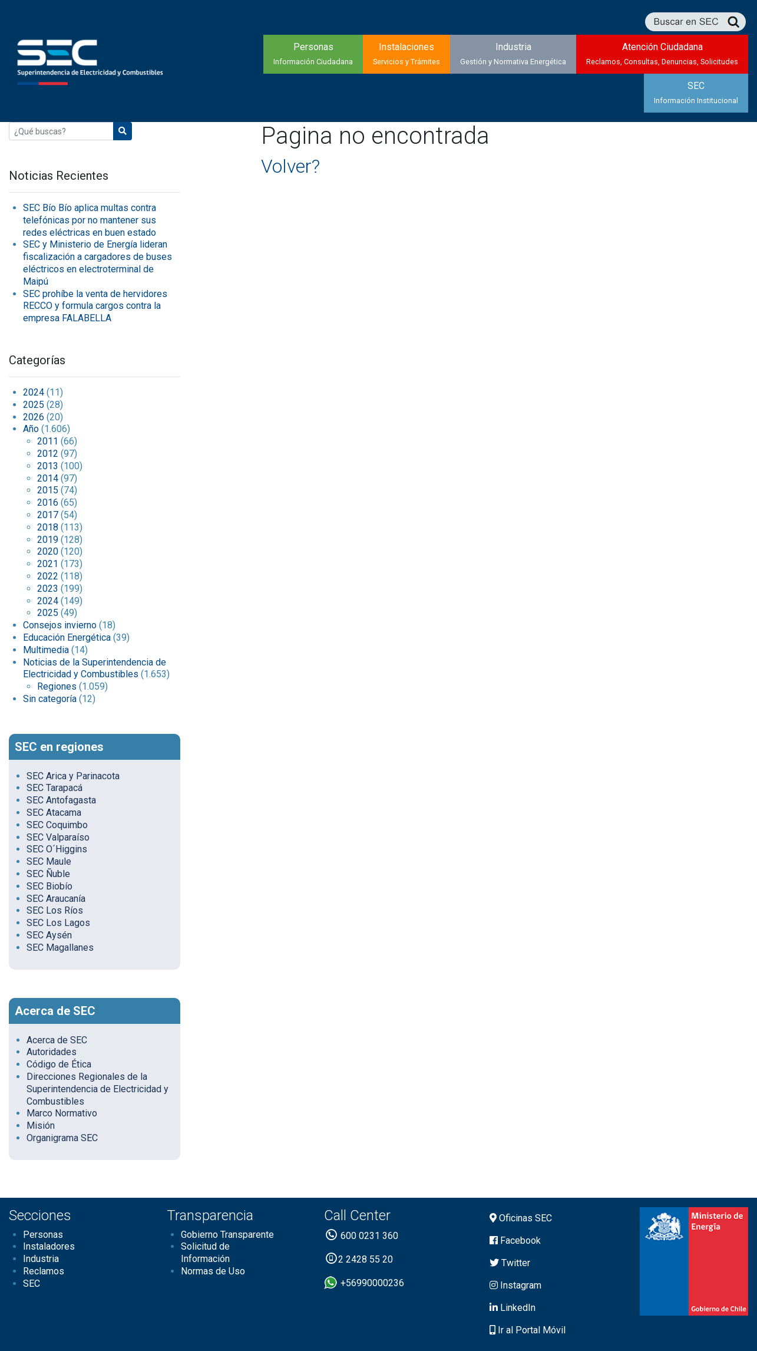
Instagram (515, 1285)
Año (31, 428)
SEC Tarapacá (54, 787)
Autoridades (52, 1051)
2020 (47, 551)
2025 (33, 404)
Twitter (510, 1262)
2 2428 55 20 (358, 1259)
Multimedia (46, 649)
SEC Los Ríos (55, 910)
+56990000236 (364, 1283)
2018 (47, 527)
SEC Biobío (49, 886)
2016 (47, 502)
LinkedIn (512, 1307)
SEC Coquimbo (57, 825)
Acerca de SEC (57, 1040)
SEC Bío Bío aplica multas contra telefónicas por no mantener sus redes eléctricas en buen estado (89, 220)
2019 (47, 539)
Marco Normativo (62, 1113)
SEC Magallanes (60, 947)
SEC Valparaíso (58, 837)
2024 (33, 392)
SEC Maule (49, 861)
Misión (41, 1125)
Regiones (57, 686)
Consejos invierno (60, 625)
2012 (47, 453)
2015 (47, 490)
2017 (47, 514)
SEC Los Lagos (58, 922)
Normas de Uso (213, 1271)
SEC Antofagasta (61, 800)
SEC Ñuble (48, 873)
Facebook (515, 1240)
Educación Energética (67, 637)
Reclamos (43, 1271)
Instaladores (49, 1246)
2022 (47, 576)
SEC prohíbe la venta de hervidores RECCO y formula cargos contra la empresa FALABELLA (95, 306)
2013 (47, 466)
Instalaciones (406, 53)
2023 (47, 588)
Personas (313, 53)
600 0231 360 (361, 1235)
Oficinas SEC (521, 1218)
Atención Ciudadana (662, 53)
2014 (47, 478)
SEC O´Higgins (57, 849)
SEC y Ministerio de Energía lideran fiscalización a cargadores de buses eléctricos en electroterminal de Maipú (97, 262)
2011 (47, 441)
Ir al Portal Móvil (528, 1330)
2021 (47, 563)
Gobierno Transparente (227, 1234)
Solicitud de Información (205, 1252)
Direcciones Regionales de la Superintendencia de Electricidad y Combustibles (97, 1089)
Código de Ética (59, 1064)
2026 (33, 417)
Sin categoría (50, 698)
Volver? (290, 166)
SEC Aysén (49, 935)
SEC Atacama (54, 812)
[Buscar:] (61, 131)
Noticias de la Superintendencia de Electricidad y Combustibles (94, 668)
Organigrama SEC (62, 1138)
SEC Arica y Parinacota (73, 776)
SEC (696, 92)
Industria (513, 53)
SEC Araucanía (56, 898)
